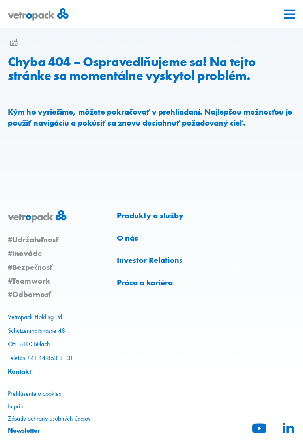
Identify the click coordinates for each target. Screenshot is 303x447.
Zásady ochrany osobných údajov (49, 418)
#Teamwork (29, 281)
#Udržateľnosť (33, 239)
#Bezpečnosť (30, 267)
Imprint (16, 406)
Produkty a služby (150, 215)
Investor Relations (150, 260)
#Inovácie (25, 253)
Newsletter (24, 430)
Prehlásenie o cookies (34, 393)
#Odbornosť (29, 294)
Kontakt (19, 371)
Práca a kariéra (145, 282)
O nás (127, 238)
